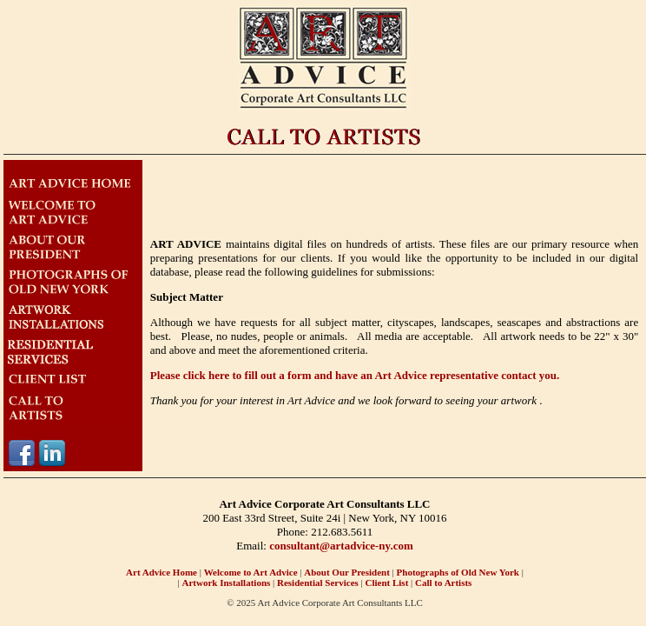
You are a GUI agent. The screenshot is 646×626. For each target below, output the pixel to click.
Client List (387, 582)
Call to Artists (443, 582)
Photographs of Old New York (456, 572)
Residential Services (318, 582)
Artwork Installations (226, 582)
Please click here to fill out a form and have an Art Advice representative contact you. (355, 375)
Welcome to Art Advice (251, 572)
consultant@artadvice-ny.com (341, 545)
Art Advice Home (161, 572)
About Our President (347, 572)
